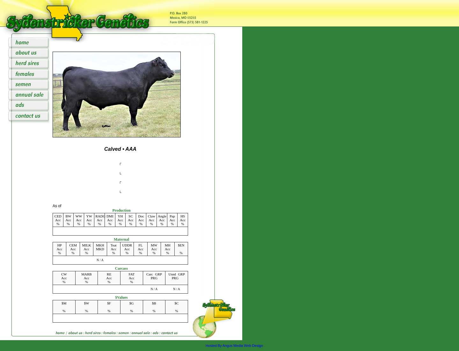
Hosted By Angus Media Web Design (234, 345)
